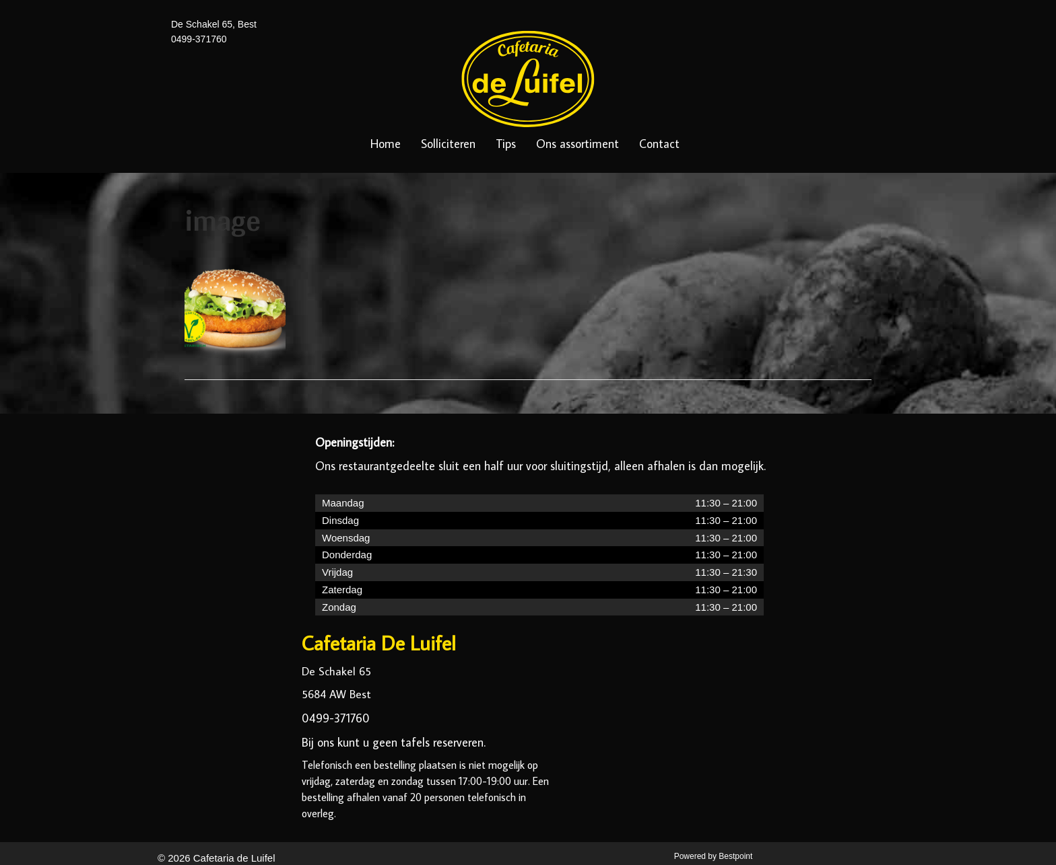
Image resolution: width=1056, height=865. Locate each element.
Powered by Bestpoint (713, 856)
